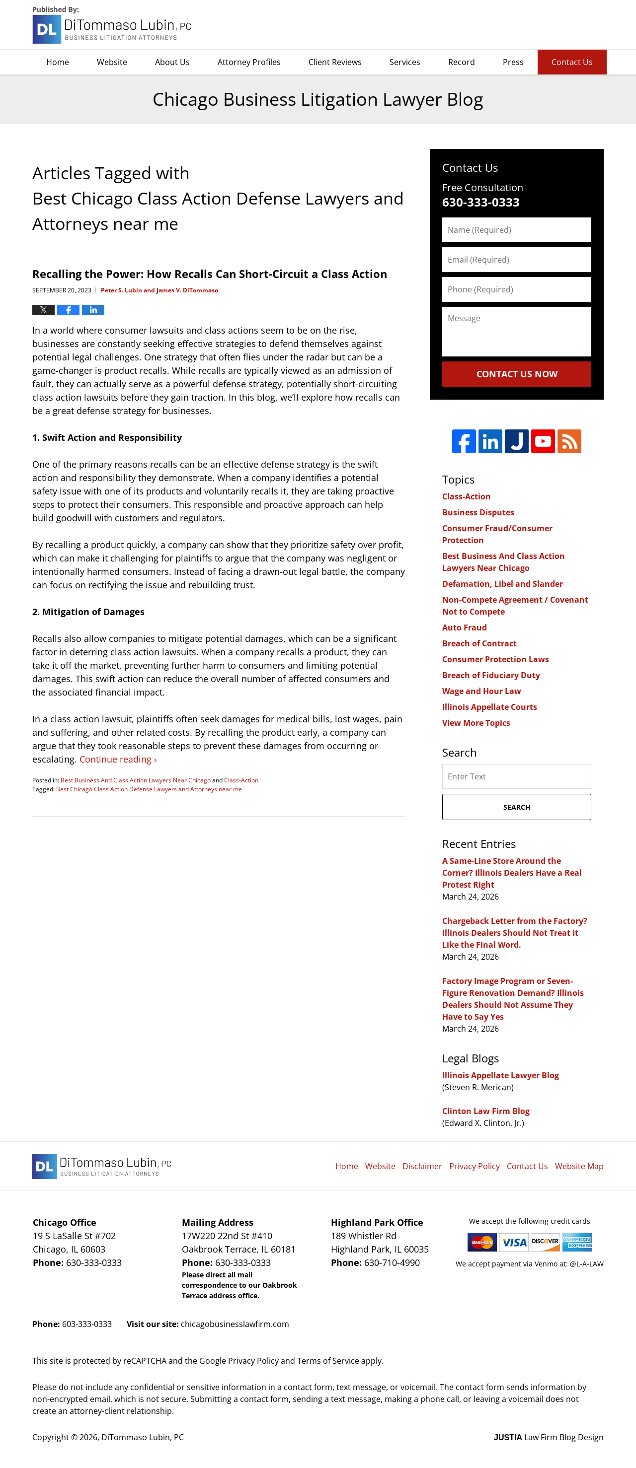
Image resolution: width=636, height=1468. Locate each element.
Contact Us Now (517, 374)
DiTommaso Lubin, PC (558, 25)
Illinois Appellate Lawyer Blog (500, 1075)
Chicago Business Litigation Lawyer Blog (112, 25)
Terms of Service (328, 1360)
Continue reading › (118, 759)
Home (57, 62)
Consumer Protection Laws (495, 659)
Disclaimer (422, 1166)
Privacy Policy (474, 1166)
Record (461, 62)
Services (405, 62)
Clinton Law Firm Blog (486, 1111)
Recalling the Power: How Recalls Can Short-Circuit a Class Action (209, 273)
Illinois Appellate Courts (489, 706)
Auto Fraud (464, 627)
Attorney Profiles (249, 62)
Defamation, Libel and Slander (502, 583)
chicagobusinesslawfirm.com (235, 1324)
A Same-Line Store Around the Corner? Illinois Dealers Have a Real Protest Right (512, 872)
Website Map (579, 1166)
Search (517, 807)
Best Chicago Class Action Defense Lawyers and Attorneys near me (149, 789)
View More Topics (476, 722)
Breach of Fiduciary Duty (491, 675)
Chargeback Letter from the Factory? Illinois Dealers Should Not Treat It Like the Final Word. (514, 932)
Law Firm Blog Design (549, 1437)
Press (513, 62)
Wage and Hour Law (481, 691)
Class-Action (241, 780)
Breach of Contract (479, 643)
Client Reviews (335, 62)
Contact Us (572, 62)
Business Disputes (478, 512)
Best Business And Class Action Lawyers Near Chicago (136, 780)
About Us (172, 62)
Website (112, 62)
